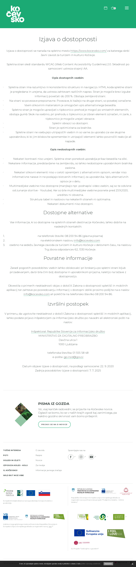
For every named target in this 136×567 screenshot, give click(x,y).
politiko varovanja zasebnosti (90, 564)
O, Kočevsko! (10, 470)
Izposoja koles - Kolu (15, 465)
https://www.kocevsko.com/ (89, 50)
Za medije (40, 465)
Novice (39, 460)
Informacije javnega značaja (49, 470)
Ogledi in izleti (11, 460)
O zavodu (40, 450)
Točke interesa (12, 450)
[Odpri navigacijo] (127, 8)
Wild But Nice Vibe (13, 475)
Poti (5, 455)
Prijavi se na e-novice (54, 424)
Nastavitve (108, 564)
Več (50, 526)
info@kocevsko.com (87, 240)
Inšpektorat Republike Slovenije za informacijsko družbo (68, 331)
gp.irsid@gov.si (73, 357)
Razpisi (39, 455)
